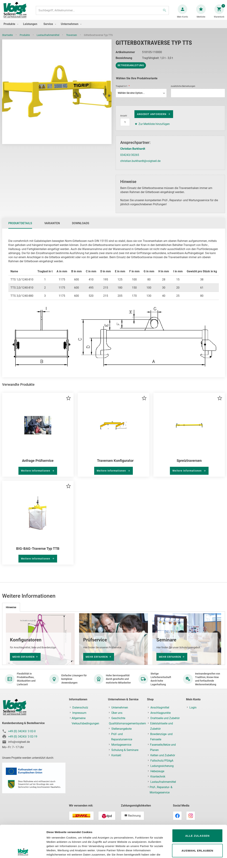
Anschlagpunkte (160, 712)
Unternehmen (119, 707)
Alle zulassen (197, 803)
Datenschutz (80, 707)
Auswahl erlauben (197, 818)
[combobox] (102, 12)
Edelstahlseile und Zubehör (161, 726)
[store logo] (16, 12)
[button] (68, 401)
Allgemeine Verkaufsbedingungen (85, 720)
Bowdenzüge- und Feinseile (161, 736)
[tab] (20, 227)
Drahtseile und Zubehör (165, 718)
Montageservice (121, 744)
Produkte (25, 38)
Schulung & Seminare (124, 750)
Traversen (71, 38)
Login (192, 707)
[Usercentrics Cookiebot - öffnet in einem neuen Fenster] (22, 851)
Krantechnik (157, 776)
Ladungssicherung (162, 766)
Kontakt (116, 755)
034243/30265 (129, 158)
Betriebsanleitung (131, 68)
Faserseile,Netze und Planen (163, 747)
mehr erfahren (23, 656)
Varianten (52, 226)
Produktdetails (20, 226)
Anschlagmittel (159, 707)
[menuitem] (10, 27)
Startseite (7, 38)
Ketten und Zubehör (162, 755)
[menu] (113, 27)
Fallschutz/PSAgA (161, 760)
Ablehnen (197, 833)
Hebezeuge (157, 771)
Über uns (116, 712)
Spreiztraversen (189, 464)
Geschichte (118, 718)
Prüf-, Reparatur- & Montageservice (161, 789)
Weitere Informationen (36, 474)
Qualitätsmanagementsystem (127, 723)
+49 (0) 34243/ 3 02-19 (22, 736)
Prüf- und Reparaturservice (121, 736)
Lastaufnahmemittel (48, 38)
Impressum (79, 712)
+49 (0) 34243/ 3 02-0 (22, 731)
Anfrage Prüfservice (38, 464)
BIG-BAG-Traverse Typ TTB (37, 552)
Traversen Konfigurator (115, 464)
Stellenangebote (121, 728)
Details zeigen (189, 851)
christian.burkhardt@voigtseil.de (140, 164)
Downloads (80, 226)
